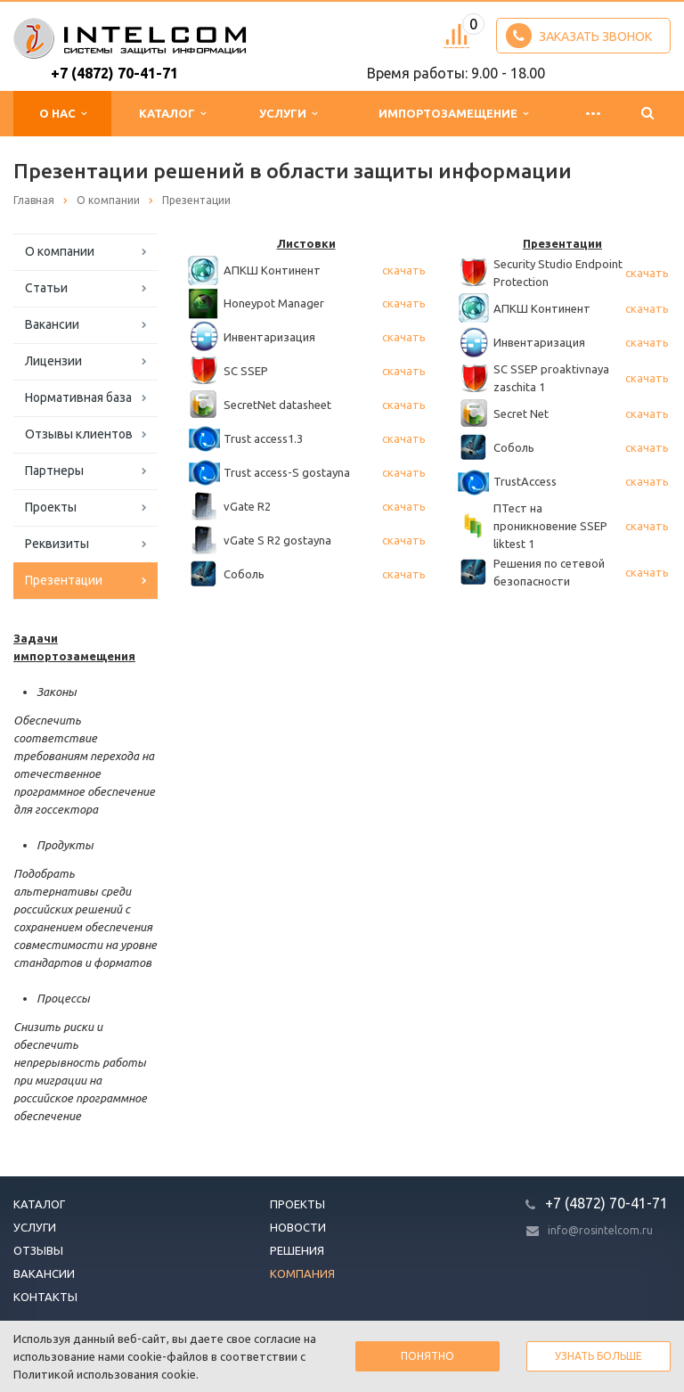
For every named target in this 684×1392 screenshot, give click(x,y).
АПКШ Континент (272, 270)
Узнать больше (598, 1356)
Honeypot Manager (274, 303)
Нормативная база (78, 397)
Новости (298, 1227)
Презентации (63, 580)
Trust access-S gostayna (287, 472)
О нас (62, 113)
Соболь (244, 574)
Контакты (45, 1296)
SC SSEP (246, 370)
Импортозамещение (453, 113)
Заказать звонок (579, 35)
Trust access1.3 (263, 438)
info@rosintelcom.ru (600, 1230)
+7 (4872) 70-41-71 (114, 73)
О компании (59, 251)
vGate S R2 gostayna (277, 540)
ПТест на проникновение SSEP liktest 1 (550, 526)
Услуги (288, 113)
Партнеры (54, 470)
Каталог (172, 113)
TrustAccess (525, 481)
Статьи (46, 288)
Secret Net (521, 413)
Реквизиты (57, 543)
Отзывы (38, 1250)
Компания (302, 1273)
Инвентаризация (269, 337)
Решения (297, 1250)
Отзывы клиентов (79, 434)
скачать (404, 270)
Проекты (51, 507)
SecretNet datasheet (277, 404)
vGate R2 (247, 506)
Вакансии (52, 324)
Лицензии (53, 361)
